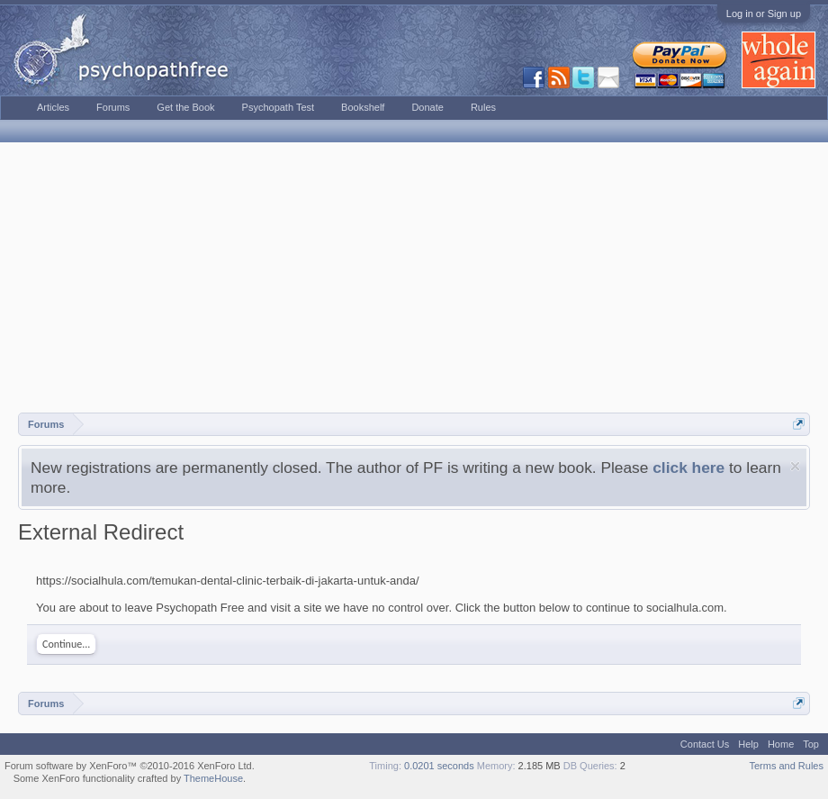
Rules (483, 107)
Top (811, 744)
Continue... (66, 644)
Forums (113, 107)
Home (781, 744)
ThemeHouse (213, 778)
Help (748, 744)
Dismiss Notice (795, 466)
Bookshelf (362, 107)
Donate (427, 107)
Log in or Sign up (763, 13)
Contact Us (704, 744)
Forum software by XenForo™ (129, 765)
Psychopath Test (278, 107)
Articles (53, 107)
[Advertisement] (414, 277)
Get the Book (185, 107)
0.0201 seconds (439, 765)
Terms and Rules (786, 765)
